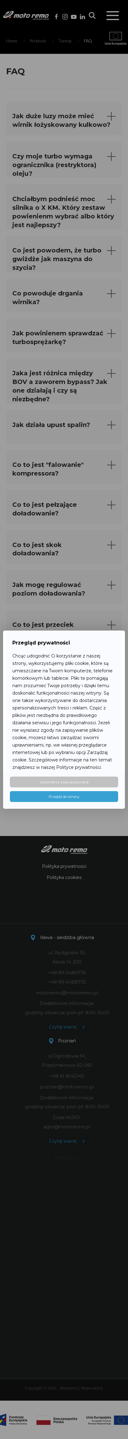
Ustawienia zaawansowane (64, 782)
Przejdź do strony (64, 796)
